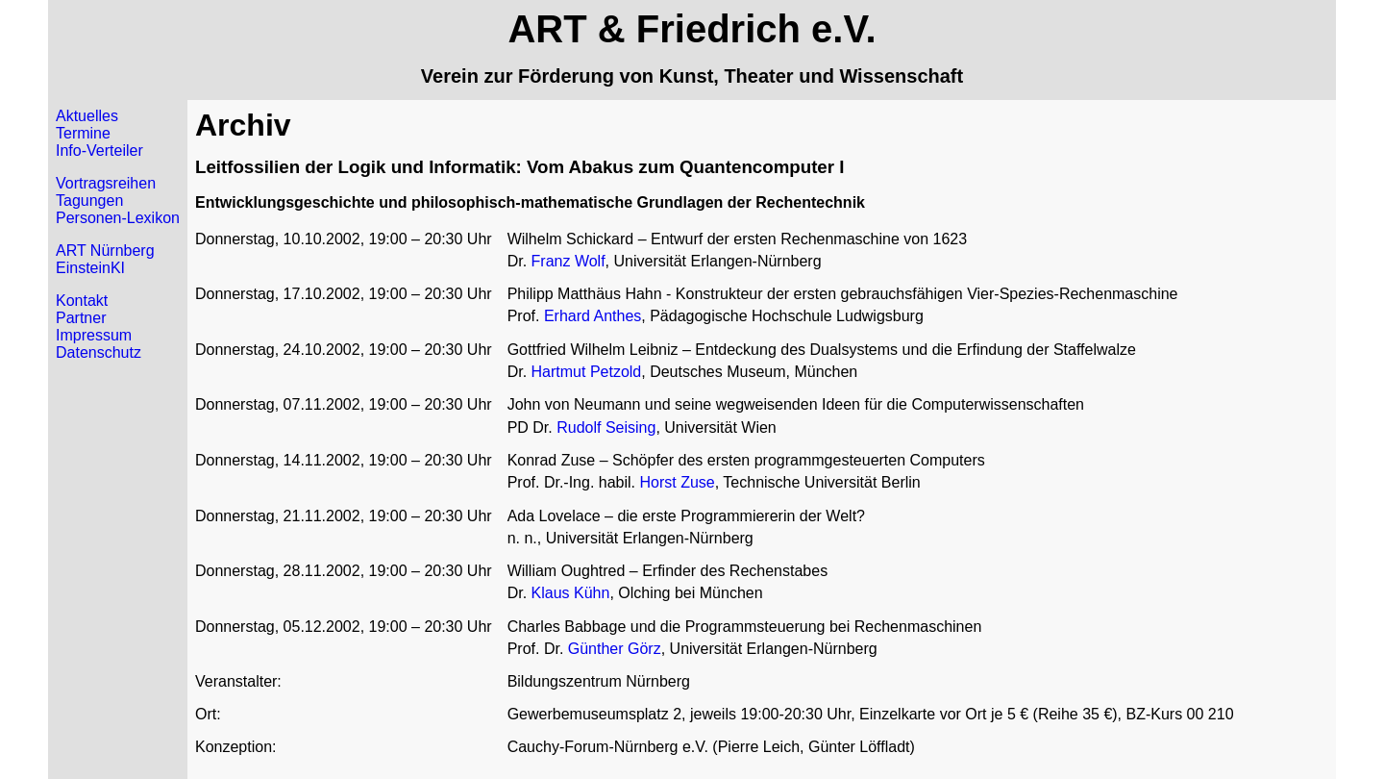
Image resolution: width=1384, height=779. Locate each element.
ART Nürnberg (105, 250)
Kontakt (82, 300)
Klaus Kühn (570, 593)
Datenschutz (98, 352)
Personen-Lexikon (118, 218)
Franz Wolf (568, 261)
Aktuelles (87, 116)
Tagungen (89, 200)
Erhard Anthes (592, 316)
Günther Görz (614, 649)
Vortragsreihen (106, 183)
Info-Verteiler (99, 150)
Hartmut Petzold (586, 372)
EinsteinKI (90, 268)
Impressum (94, 335)
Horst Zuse (676, 482)
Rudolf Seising (605, 427)
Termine (83, 133)
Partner (81, 318)
